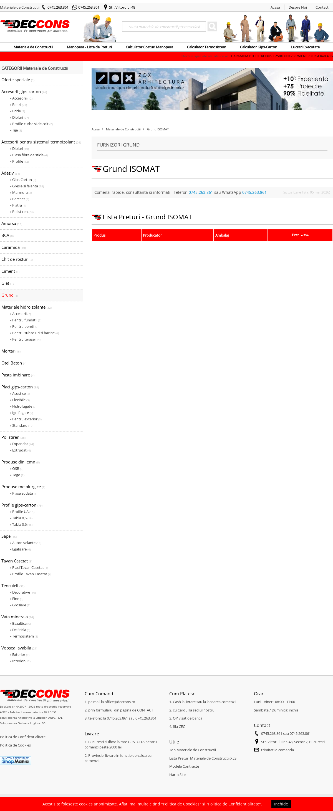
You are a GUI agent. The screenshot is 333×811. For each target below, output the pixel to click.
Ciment (10, 271)
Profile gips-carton (21, 505)
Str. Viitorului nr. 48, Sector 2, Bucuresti (293, 741)
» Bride (17, 110)
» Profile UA (22, 511)
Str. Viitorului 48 (122, 7)
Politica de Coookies (181, 804)
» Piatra (18, 205)
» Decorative (23, 592)
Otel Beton (13, 363)
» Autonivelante (25, 542)
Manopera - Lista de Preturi (89, 46)
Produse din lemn (20, 462)
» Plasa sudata (23, 493)
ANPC (3, 712)
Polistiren (13, 437)
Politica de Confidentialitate (23, 736)
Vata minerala (17, 616)
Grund (9, 295)
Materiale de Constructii (33, 46)
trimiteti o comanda (277, 749)
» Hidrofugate (23, 406)
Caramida (13, 247)
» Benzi (18, 104)
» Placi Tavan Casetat (29, 567)
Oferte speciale (17, 79)
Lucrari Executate (305, 46)
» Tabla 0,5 (21, 517)
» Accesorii (21, 98)
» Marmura (21, 192)
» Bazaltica (20, 623)
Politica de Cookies (15, 745)
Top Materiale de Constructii (192, 749)
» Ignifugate (21, 412)
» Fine (16, 598)
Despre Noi (298, 7)
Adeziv (10, 173)
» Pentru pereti (24, 326)
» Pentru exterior (26, 418)
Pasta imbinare (17, 375)
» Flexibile (20, 399)
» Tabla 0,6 (21, 524)
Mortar (11, 351)
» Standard (21, 425)
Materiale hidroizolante (26, 307)
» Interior (20, 660)
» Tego (17, 474)
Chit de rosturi (17, 259)
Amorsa (11, 223)
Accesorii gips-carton (24, 91)
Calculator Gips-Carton (258, 46)
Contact (322, 7)
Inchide (281, 804)
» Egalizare (20, 549)
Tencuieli (12, 585)
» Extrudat (20, 450)
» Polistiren (22, 211)
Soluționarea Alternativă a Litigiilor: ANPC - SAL (31, 718)
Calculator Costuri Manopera (149, 46)
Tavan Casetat (16, 561)
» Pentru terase (25, 339)
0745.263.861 (58, 7)
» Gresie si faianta (27, 186)
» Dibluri (19, 117)
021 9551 (50, 712)
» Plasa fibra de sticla (29, 154)
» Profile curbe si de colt (31, 123)
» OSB (16, 468)
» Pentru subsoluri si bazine (34, 332)
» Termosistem (24, 636)
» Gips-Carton (23, 179)
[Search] (164, 26)
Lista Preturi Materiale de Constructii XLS (202, 758)
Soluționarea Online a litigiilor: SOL (23, 723)
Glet (8, 283)
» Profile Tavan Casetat (30, 573)
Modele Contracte (184, 766)
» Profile (19, 161)
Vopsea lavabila (19, 648)
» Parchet (19, 198)
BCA (7, 235)
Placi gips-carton (20, 387)
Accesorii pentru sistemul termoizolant (41, 142)
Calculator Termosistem (206, 46)
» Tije (16, 130)
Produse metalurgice (23, 486)
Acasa (275, 7)
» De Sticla (20, 629)
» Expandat (22, 443)
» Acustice (20, 393)
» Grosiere (20, 604)
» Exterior (19, 654)
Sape (9, 536)
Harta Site (177, 774)
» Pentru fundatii (25, 320)
